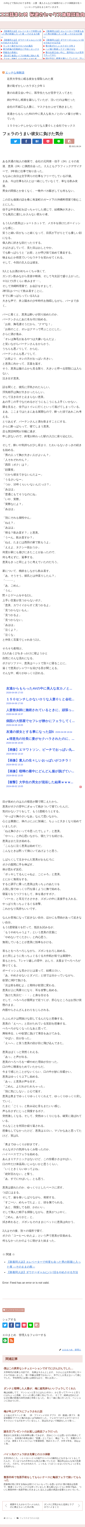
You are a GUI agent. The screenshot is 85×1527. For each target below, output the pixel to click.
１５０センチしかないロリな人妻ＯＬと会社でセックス (41, 125)
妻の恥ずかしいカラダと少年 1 (60, 46)
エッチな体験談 (14, 72)
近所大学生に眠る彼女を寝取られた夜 (30, 78)
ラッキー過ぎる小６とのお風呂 (18, 46)
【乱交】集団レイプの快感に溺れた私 (21, 55)
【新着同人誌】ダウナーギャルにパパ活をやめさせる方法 (42, 1272)
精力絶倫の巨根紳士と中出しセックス (21, 49)
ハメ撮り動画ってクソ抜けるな (60, 49)
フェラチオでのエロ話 (13, 1310)
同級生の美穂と (10, 52)
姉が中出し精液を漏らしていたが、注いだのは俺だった (41, 99)
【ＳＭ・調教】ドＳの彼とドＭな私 (20, 59)
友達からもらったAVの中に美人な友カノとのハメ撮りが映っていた (44, 116)
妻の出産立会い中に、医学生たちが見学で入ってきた (40, 92)
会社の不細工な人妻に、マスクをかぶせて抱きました (40, 106)
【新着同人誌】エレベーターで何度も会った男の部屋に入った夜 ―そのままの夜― (21, 34)
